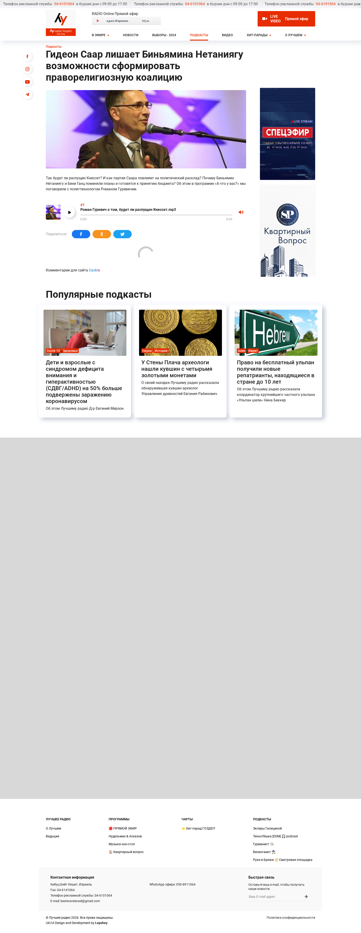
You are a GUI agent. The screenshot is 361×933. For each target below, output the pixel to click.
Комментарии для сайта (73, 270)
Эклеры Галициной (267, 828)
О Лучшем (293, 35)
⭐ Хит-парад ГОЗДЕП (198, 828)
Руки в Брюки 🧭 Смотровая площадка (282, 860)
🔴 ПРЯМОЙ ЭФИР (123, 828)
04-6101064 (12, 4)
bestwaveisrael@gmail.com (80, 901)
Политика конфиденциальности (291, 917)
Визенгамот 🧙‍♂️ (264, 852)
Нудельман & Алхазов (125, 836)
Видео (227, 35)
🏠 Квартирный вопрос (126, 852)
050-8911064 (185, 884)
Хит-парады (257, 35)
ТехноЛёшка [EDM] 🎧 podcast (275, 836)
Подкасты (199, 35)
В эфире (98, 35)
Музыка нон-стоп (122, 844)
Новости (130, 35)
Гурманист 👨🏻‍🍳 (263, 844)
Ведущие (52, 836)
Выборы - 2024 (164, 35)
